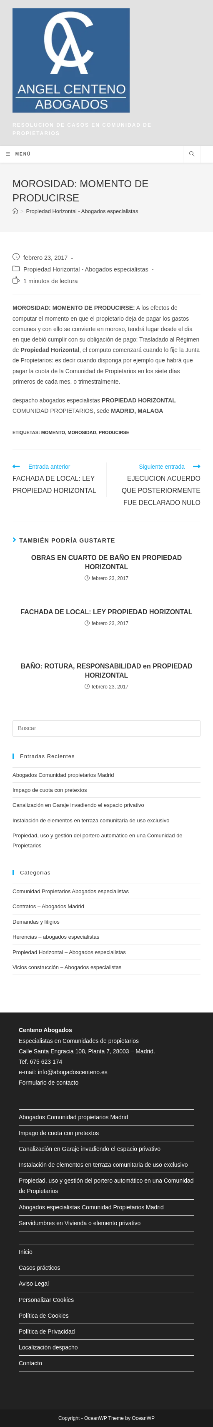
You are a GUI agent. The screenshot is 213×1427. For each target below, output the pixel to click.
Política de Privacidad (47, 1331)
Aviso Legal (34, 1283)
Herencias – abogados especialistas (56, 937)
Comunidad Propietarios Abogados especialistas (71, 891)
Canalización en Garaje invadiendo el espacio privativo (78, 805)
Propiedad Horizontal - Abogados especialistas (85, 269)
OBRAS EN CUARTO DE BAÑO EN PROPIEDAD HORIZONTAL (106, 562)
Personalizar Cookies (46, 1299)
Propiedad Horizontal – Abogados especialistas (69, 952)
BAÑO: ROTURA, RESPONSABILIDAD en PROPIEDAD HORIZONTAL (107, 671)
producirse (114, 432)
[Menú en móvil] (18, 154)
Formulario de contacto (48, 1082)
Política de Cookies (44, 1315)
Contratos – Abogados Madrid (48, 906)
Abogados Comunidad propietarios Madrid (63, 775)
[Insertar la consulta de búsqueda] (106, 728)
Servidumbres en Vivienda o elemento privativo (79, 1223)
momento (53, 432)
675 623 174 (46, 1061)
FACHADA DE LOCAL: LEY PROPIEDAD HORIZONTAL (106, 612)
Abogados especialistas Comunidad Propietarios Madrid (91, 1207)
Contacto (30, 1363)
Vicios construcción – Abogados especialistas (67, 967)
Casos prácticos (39, 1267)
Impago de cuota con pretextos (50, 790)
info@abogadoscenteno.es (73, 1072)
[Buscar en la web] (192, 154)
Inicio (26, 1252)
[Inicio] (15, 211)
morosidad (82, 432)
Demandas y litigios (36, 922)
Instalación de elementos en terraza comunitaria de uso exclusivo (91, 820)
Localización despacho (48, 1347)
